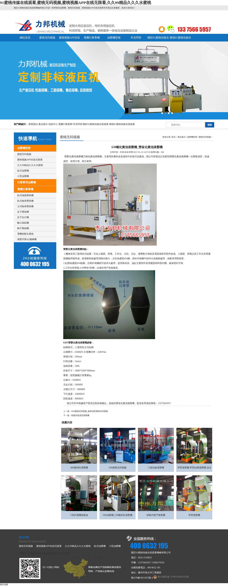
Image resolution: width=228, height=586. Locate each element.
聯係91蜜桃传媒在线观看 (122, 124)
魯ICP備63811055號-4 (142, 578)
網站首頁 (25, 37)
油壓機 (32, 553)
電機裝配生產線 (25, 234)
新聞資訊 (33, 124)
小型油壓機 (23, 176)
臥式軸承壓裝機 (25, 201)
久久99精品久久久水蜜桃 (30, 165)
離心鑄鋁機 (23, 223)
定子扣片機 (23, 217)
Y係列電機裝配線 (79, 515)
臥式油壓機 (23, 170)
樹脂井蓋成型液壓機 (80, 415)
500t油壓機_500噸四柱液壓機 (118, 515)
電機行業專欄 (92, 37)
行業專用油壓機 (26, 182)
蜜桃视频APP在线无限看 (30, 159)
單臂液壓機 (194, 515)
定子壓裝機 (23, 212)
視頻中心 (53, 124)
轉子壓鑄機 (23, 228)
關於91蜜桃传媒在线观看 (95, 124)
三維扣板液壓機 (156, 467)
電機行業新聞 (65, 124)
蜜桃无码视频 (47, 37)
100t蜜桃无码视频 (117, 467)
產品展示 (43, 124)
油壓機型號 (114, 37)
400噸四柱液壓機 (79, 467)
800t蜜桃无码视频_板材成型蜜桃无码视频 (89, 411)
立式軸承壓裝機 (25, 206)
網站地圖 (4, 584)
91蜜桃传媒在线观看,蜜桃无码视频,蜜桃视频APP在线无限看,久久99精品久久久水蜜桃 (75, 2)
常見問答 (136, 37)
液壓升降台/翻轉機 (27, 239)
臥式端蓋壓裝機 (25, 195)
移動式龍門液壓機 (156, 515)
